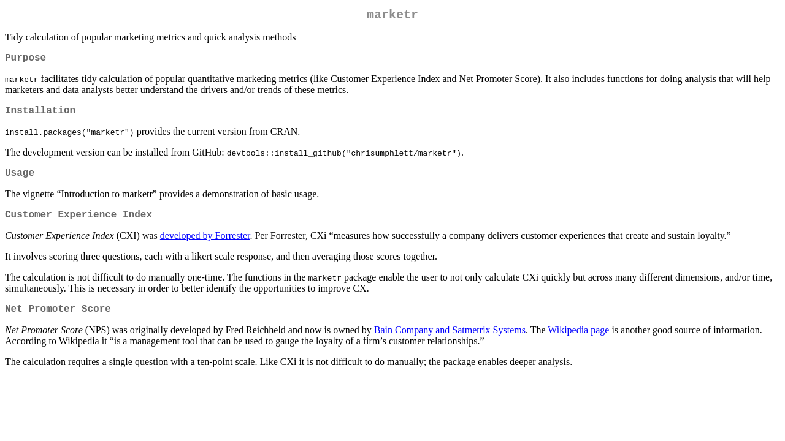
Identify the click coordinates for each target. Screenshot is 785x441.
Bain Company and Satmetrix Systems (450, 344)
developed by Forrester (205, 248)
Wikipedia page (578, 344)
